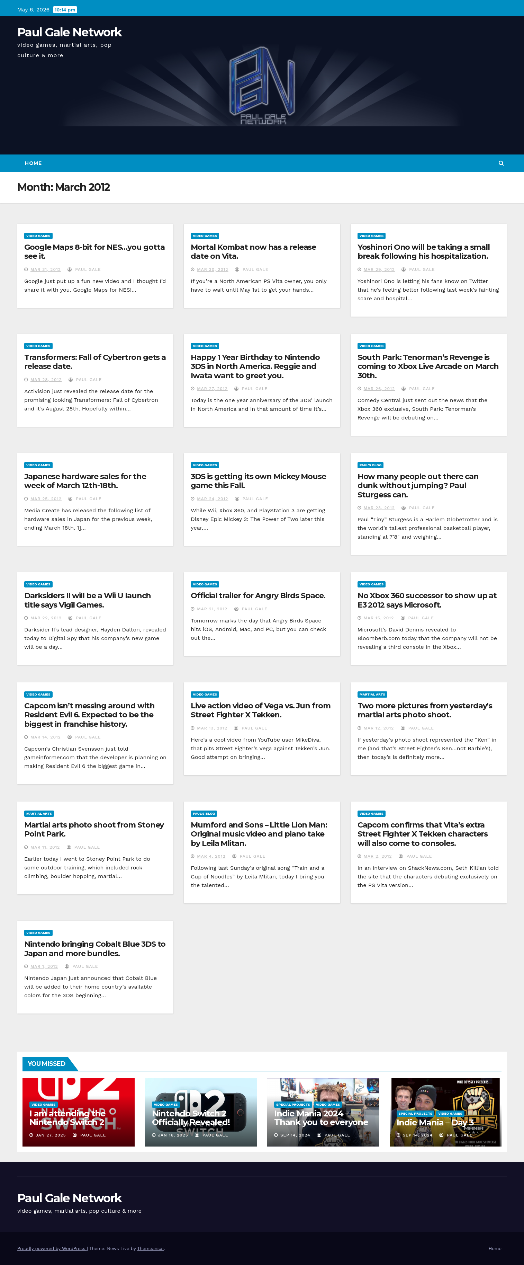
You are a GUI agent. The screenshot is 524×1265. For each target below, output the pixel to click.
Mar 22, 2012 (46, 618)
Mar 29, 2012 (379, 269)
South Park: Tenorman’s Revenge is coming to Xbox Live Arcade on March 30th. (428, 366)
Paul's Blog (371, 465)
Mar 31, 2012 (45, 269)
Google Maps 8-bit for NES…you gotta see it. (94, 251)
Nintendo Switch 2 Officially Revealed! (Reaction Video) (191, 1122)
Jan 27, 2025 (51, 1135)
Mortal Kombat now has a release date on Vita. (253, 251)
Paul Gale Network (69, 32)
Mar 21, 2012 (212, 609)
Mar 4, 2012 (211, 856)
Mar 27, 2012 (212, 388)
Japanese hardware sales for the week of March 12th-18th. (85, 481)
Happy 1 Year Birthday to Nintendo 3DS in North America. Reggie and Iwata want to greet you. (255, 366)
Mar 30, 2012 (212, 269)
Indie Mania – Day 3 (435, 1122)
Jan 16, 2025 (173, 1135)
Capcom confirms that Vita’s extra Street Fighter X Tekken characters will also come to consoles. (423, 834)
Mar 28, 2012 (46, 379)
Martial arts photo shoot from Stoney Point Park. (94, 829)
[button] (501, 163)
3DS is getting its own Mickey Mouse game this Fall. (258, 481)
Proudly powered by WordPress (52, 1248)
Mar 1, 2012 (44, 966)
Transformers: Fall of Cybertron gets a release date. (95, 362)
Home (33, 163)
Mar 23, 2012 (379, 507)
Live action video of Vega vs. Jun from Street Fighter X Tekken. (260, 710)
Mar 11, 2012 (45, 847)
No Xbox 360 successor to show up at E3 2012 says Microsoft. (427, 600)
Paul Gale (84, 269)
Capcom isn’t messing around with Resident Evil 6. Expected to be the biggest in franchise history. (89, 715)
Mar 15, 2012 (379, 618)
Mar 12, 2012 (379, 728)
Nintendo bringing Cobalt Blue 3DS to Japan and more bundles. (94, 948)
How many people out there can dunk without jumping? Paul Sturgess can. (418, 485)
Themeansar (150, 1248)
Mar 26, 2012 (379, 388)
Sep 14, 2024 (295, 1135)
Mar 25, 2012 (46, 498)
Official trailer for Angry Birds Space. (258, 595)
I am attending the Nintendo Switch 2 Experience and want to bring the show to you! (77, 1126)
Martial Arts (372, 694)
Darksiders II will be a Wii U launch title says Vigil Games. (87, 600)
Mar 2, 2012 (378, 856)
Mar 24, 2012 (212, 498)
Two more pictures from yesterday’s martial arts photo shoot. (425, 710)
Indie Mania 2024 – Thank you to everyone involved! (321, 1122)
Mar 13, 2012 (212, 728)
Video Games (38, 236)
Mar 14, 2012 (45, 737)
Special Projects (293, 1104)
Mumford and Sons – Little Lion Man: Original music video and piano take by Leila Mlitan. (259, 834)
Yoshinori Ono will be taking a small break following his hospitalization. (424, 251)
